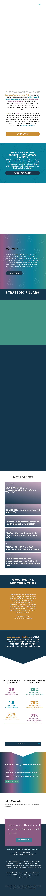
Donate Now (22, 134)
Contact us (33, 888)
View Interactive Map (12, 781)
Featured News (9, 484)
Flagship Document (22, 173)
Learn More (14, 273)
